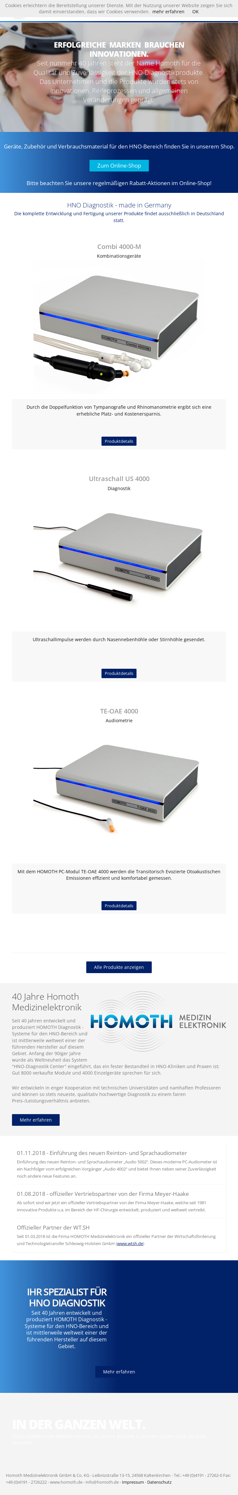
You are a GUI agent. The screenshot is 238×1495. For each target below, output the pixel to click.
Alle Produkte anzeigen (119, 967)
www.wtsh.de (130, 1243)
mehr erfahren (168, 11)
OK (195, 11)
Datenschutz (159, 1482)
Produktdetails (119, 441)
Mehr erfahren (36, 1120)
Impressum (133, 1482)
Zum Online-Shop (119, 165)
